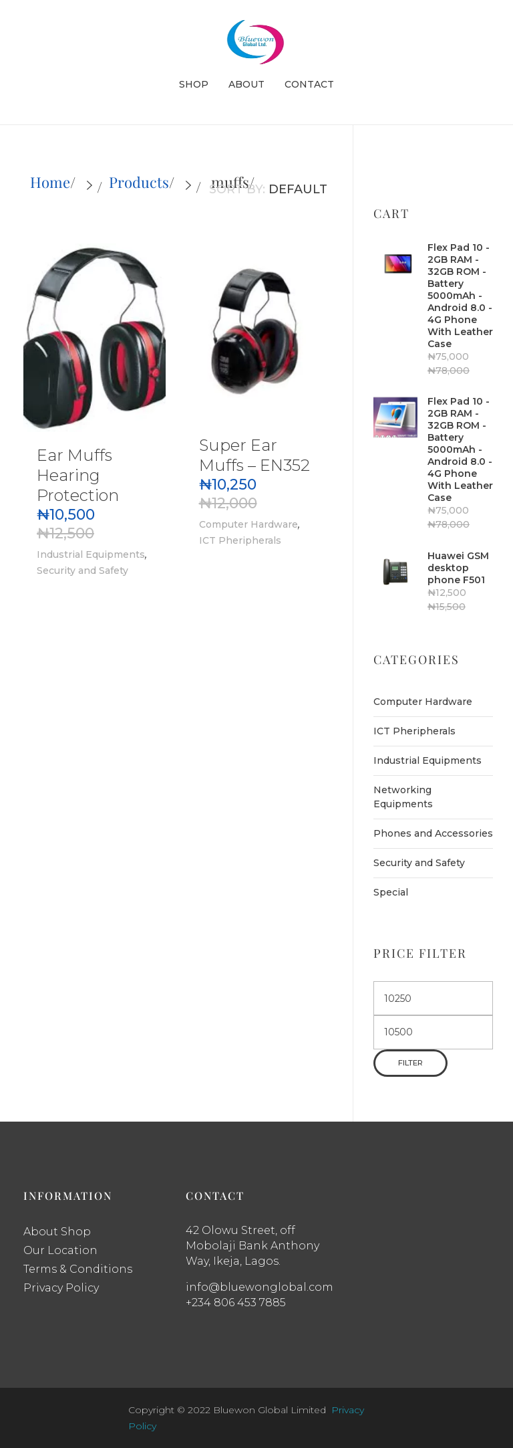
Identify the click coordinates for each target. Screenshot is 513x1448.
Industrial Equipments (91, 554)
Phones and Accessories (433, 833)
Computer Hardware (248, 524)
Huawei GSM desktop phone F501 (458, 568)
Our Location (60, 1250)
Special (390, 892)
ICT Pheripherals (240, 540)
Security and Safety (82, 570)
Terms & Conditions (77, 1269)
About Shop (57, 1231)
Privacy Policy (61, 1287)
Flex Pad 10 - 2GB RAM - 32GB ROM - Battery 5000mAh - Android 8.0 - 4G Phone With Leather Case (460, 295)
